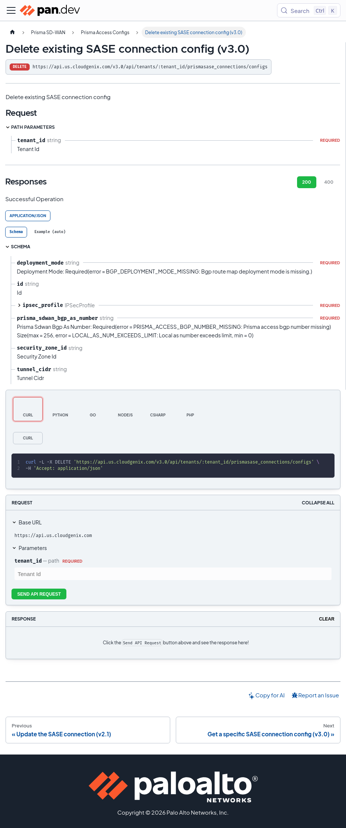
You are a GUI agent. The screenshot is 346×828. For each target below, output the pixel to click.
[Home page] (12, 32)
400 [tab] (328, 182)
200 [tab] (306, 182)
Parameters (33, 547)
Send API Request (39, 594)
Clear (326, 619)
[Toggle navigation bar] (11, 10)
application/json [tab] (28, 215)
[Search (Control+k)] (308, 10)
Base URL (30, 522)
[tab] (16, 232)
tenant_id (28, 560)
